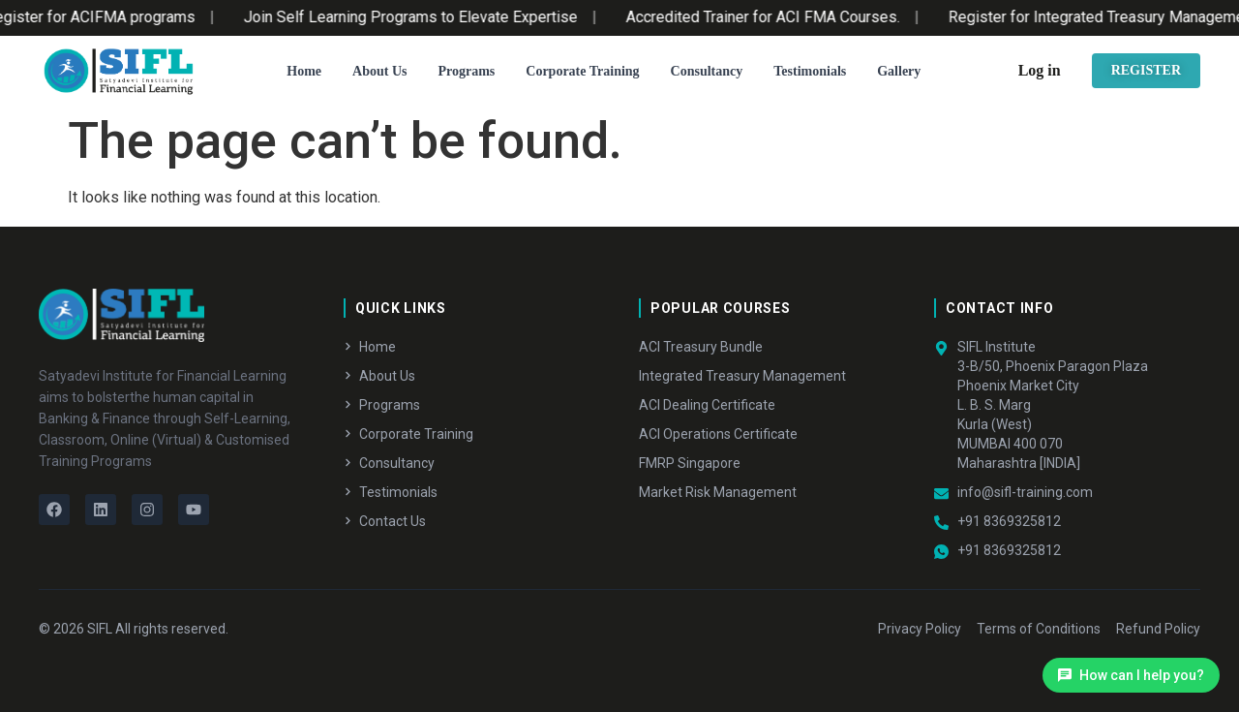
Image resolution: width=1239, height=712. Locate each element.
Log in (1039, 70)
